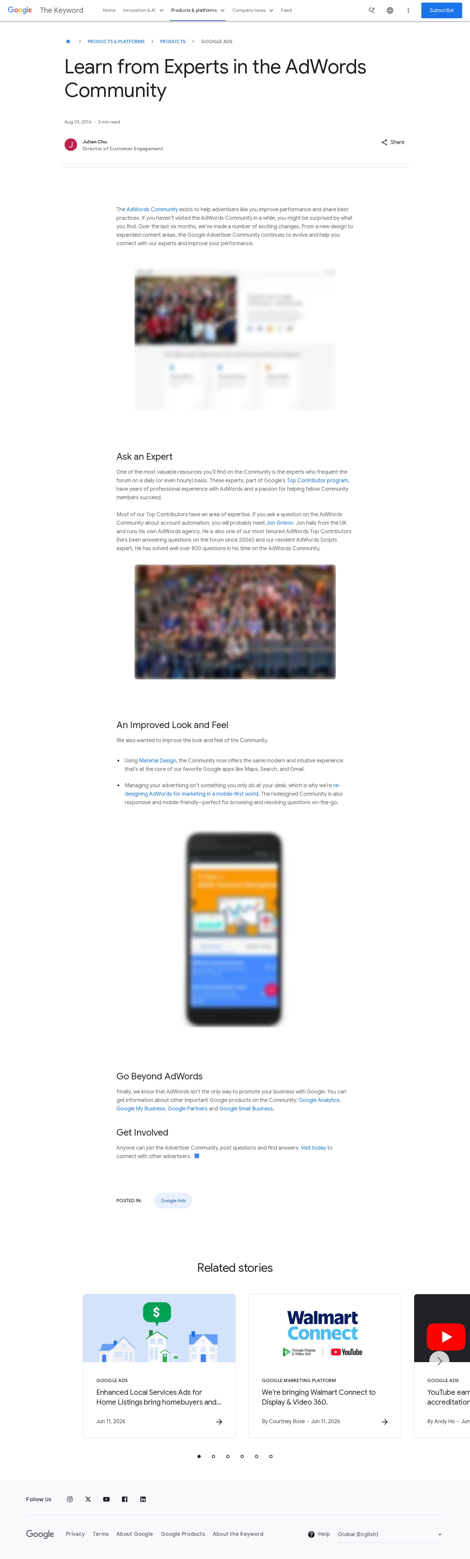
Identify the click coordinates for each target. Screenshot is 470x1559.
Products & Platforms (116, 41)
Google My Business (141, 1109)
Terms (101, 1534)
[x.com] (88, 1499)
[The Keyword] (68, 41)
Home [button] (109, 10)
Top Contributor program (317, 480)
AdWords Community (152, 209)
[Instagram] (70, 1499)
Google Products (183, 1534)
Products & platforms (199, 10)
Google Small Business (246, 1109)
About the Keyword (238, 1534)
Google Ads (173, 1200)
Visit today (313, 1148)
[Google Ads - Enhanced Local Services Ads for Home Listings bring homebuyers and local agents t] (149, 1366)
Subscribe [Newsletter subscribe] (442, 10)
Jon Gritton (279, 523)
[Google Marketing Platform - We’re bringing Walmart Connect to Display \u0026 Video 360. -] (320, 1366)
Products (172, 41)
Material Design (157, 760)
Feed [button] (286, 10)
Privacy (75, 1534)
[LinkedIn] (143, 1499)
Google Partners (188, 1109)
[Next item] (439, 1361)
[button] (393, 142)
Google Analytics (319, 1100)
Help (318, 1535)
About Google (135, 1534)
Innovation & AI (144, 10)
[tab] (199, 1456)
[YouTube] (106, 1499)
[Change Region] (391, 1534)
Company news (253, 10)
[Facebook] (125, 1499)
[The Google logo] (40, 1534)
